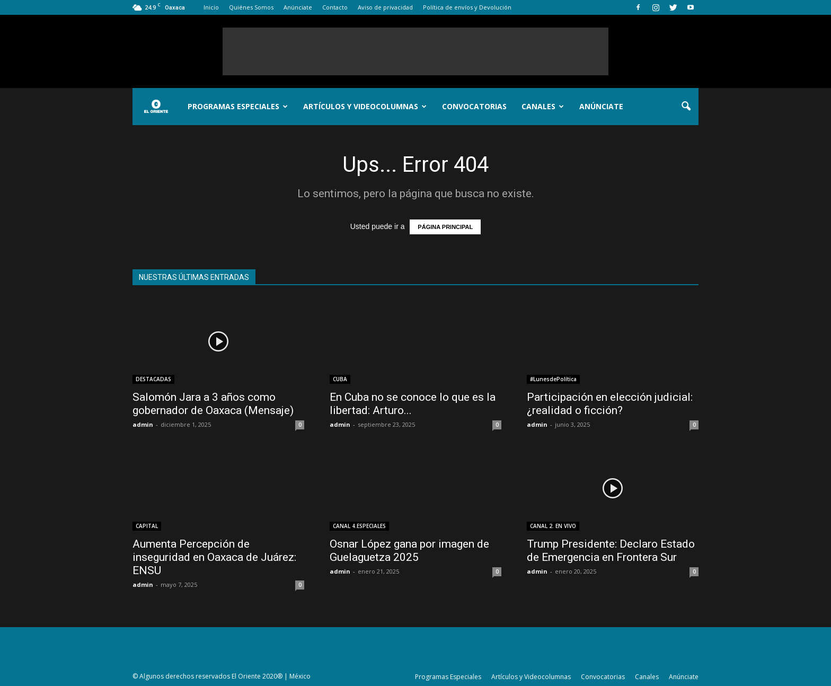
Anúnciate (298, 7)
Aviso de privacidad (385, 7)
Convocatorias (474, 106)
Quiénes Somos (251, 7)
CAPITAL (147, 526)
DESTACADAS (153, 379)
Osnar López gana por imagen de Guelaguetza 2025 (409, 551)
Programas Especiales (238, 106)
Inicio (211, 7)
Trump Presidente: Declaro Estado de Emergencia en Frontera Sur (611, 551)
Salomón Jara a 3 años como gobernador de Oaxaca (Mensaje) (213, 404)
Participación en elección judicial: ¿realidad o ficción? (610, 404)
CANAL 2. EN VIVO (553, 526)
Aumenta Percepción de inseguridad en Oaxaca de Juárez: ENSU (214, 557)
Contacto (335, 7)
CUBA (340, 379)
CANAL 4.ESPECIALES (359, 526)
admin (142, 424)
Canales (542, 106)
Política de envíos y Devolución (467, 7)
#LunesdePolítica (553, 379)
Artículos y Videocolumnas (365, 106)
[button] (686, 106)
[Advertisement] (415, 51)
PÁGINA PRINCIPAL (445, 227)
